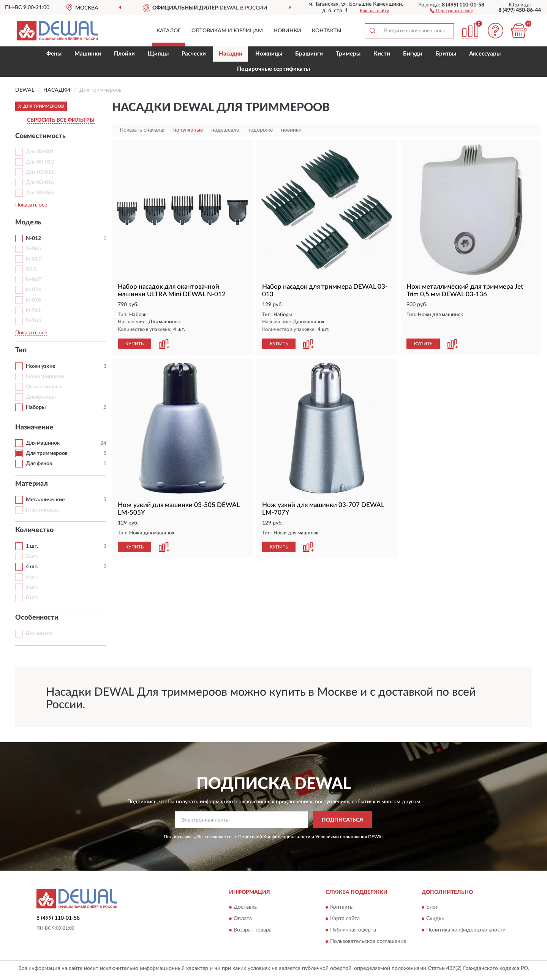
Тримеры (348, 54)
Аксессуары (485, 54)
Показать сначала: (142, 130)
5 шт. (32, 577)
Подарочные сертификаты (273, 69)
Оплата (243, 918)
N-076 (33, 300)
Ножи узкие (40, 366)
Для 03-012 (40, 162)
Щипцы (158, 54)
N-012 (33, 238)
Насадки (230, 54)
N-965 (33, 320)
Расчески (194, 54)
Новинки (287, 30)
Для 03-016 (40, 182)
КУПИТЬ (134, 344)
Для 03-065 (40, 193)
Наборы (36, 407)
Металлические (45, 499)
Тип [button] (21, 350)
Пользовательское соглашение (368, 941)
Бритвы (445, 54)
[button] (451, 10)
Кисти (381, 54)
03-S (31, 269)
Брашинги (309, 54)
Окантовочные (44, 386)
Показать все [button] (31, 205)
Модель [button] (28, 222)
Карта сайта (345, 918)
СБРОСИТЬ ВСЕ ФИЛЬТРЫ (61, 120)
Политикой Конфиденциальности (274, 837)
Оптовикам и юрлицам (227, 30)
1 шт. (32, 546)
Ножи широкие (45, 376)
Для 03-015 (40, 172)
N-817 (33, 259)
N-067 (33, 279)
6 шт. (32, 587)
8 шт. (32, 597)
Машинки (87, 54)
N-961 (33, 310)
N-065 (33, 248)
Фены (54, 54)
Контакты (326, 30)
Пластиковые (42, 510)
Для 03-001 (40, 151)
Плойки (124, 54)
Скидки (435, 918)
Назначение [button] (34, 427)
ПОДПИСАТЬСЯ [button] (342, 820)
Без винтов (39, 633)
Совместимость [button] (40, 136)
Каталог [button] (169, 30)
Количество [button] (34, 530)
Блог (432, 907)
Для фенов (39, 463)
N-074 (33, 289)
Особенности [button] (36, 617)
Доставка (245, 907)
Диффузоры (40, 397)
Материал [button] (31, 483)
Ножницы (268, 54)
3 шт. (32, 556)
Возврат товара (253, 930)
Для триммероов (47, 453)
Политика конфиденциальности (466, 930)
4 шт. (32, 566)
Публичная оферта (353, 930)
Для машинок (43, 443)
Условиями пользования (341, 837)
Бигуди (412, 54)
